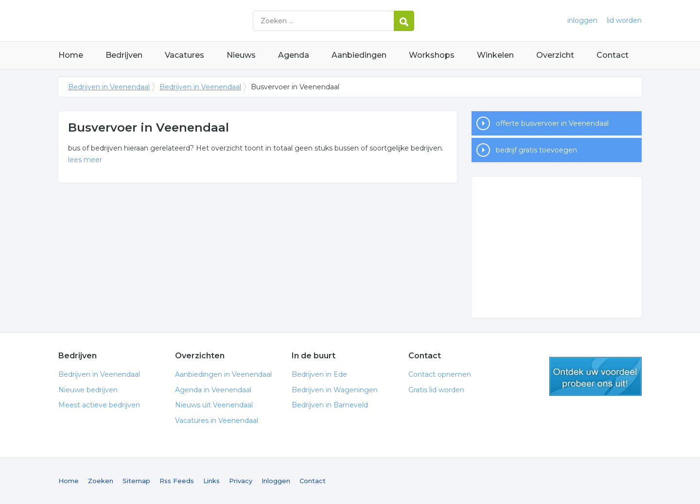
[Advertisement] (556, 247)
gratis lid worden (595, 376)
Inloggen (276, 481)
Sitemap (136, 481)
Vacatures (184, 55)
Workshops (432, 55)
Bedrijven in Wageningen (335, 390)
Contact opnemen (439, 374)
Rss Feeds (176, 481)
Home (70, 55)
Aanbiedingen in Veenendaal (223, 374)
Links (211, 481)
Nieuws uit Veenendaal (214, 405)
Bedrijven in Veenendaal (179, 20)
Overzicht (555, 55)
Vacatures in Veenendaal (216, 420)
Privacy (240, 481)
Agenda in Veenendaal (213, 390)
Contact (612, 55)
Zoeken (100, 481)
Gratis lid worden (436, 390)
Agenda (293, 55)
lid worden (624, 20)
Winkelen (495, 55)
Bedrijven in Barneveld (330, 405)
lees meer (85, 159)
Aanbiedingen (359, 55)
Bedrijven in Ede (319, 374)
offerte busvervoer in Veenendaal (552, 123)
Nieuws (241, 55)
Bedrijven (123, 55)
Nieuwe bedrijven (88, 390)
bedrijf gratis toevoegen (536, 150)
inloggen (582, 20)
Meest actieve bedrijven (99, 405)
